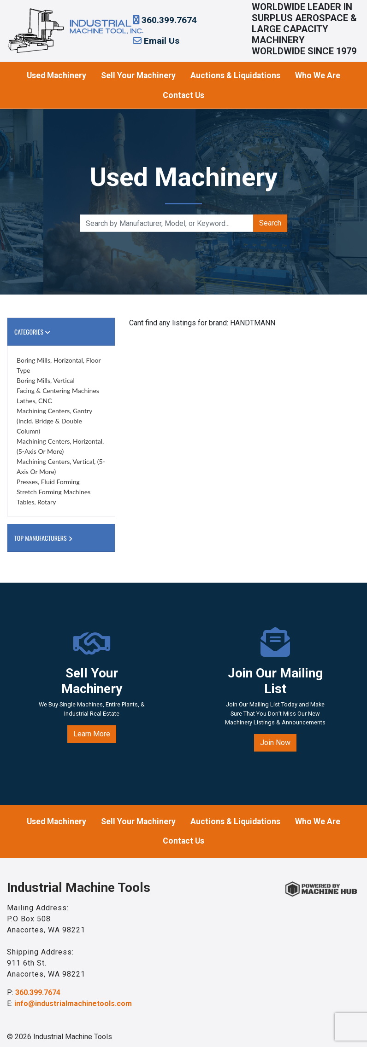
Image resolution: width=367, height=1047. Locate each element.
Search (270, 223)
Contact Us (183, 95)
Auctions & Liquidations (235, 75)
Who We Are (317, 75)
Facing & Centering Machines (58, 390)
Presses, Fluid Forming (48, 482)
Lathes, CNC (34, 401)
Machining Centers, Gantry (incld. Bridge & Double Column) (54, 421)
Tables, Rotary (36, 502)
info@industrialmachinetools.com (73, 1003)
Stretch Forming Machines (53, 492)
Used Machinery (56, 75)
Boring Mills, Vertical (46, 380)
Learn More (91, 733)
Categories (32, 331)
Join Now (275, 742)
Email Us (156, 40)
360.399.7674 (165, 20)
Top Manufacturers (44, 538)
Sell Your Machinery (138, 75)
